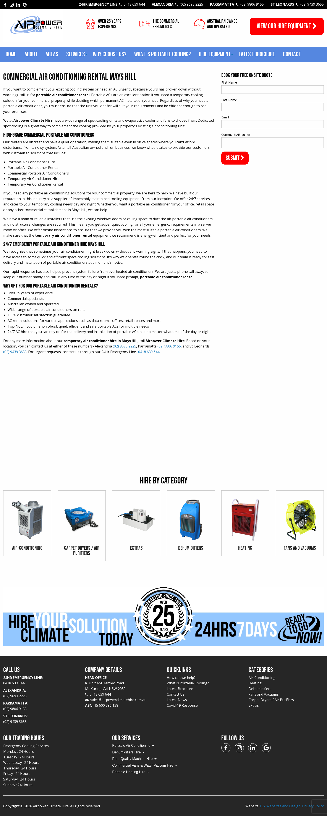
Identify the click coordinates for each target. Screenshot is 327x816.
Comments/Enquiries (236, 134)
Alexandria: (41, 693)
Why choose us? (109, 54)
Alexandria (177, 4)
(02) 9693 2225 (124, 346)
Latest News (177, 699)
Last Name (229, 100)
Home (11, 54)
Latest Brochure (257, 54)
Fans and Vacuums (264, 694)
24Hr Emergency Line (112, 4)
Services (75, 54)
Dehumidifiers (260, 688)
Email (225, 117)
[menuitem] (11, 54)
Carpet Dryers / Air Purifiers (271, 699)
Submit (235, 158)
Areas (51, 54)
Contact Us (176, 694)
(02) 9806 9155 (169, 346)
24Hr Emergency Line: (41, 680)
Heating (255, 683)
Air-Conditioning (262, 677)
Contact (292, 54)
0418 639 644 (148, 351)
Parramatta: (41, 706)
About (30, 54)
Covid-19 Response (182, 705)
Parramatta (237, 4)
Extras (254, 705)
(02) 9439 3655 (15, 351)
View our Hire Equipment (287, 26)
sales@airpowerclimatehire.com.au (118, 699)
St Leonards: (41, 719)
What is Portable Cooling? (162, 54)
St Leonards (297, 4)
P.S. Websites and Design (280, 806)
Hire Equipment (215, 54)
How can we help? (181, 677)
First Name (229, 82)
